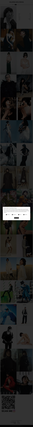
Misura (19, 214)
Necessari (8, 214)
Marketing (25, 214)
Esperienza (14, 214)
